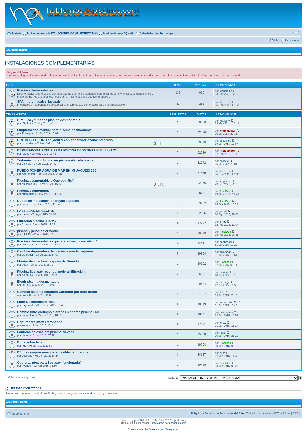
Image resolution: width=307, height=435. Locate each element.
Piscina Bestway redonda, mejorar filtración (51, 271)
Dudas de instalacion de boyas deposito (48, 201)
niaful (25, 335)
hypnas (26, 365)
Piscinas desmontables (35, 90)
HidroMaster (227, 130)
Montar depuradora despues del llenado (48, 261)
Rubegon (27, 133)
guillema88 (28, 183)
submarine (28, 193)
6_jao (25, 224)
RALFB (26, 123)
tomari (26, 214)
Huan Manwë (157, 423)
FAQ (277, 40)
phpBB (138, 420)
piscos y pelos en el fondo (37, 231)
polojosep (27, 204)
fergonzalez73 (30, 305)
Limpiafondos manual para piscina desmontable (54, 130)
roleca (25, 153)
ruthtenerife (29, 173)
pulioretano (28, 315)
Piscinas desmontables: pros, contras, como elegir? (57, 241)
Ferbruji (224, 282)
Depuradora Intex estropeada (39, 322)
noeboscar (28, 244)
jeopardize (226, 90)
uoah (25, 264)
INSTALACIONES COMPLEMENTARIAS (73, 33)
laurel (25, 284)
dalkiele (26, 163)
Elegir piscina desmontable (38, 281)
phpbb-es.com (178, 423)
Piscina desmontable (33, 190)
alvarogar (27, 254)
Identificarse (292, 40)
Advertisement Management (163, 429)
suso (222, 352)
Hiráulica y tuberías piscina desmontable (48, 120)
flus (24, 295)
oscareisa (27, 143)
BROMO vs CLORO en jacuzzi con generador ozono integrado (65, 140)
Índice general (36, 33)
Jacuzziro (225, 102)
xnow (25, 325)
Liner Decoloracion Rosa (36, 302)
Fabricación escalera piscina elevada (45, 332)
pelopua (27, 274)
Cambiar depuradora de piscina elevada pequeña (55, 251)
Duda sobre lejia (29, 342)
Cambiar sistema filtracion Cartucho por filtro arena (57, 292)
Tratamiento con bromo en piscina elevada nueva (55, 160)
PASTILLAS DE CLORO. (35, 211)
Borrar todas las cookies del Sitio (224, 413)
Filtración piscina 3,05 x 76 (37, 221)
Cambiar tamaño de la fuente (296, 32)
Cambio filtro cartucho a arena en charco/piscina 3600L (60, 312)
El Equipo (196, 413)
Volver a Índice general (21, 377)
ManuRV (225, 120)
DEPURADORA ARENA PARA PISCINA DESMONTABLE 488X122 (66, 150)
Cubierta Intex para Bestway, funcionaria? (49, 362)
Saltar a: (173, 377)
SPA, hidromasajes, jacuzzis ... (40, 101)
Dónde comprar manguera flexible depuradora (52, 352)
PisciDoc (225, 191)
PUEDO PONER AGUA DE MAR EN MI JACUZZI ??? (57, 170)
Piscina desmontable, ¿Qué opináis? (45, 180)
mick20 (26, 234)
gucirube (27, 355)
